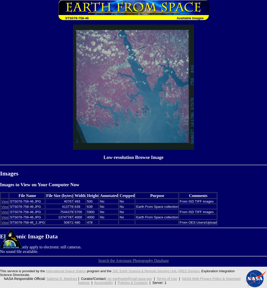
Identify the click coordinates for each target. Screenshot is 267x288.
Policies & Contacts (133, 283)
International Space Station (66, 271)
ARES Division (189, 271)
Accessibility (103, 283)
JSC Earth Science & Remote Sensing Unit (144, 271)
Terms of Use (167, 279)
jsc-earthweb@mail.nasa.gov (129, 279)
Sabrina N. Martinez (62, 279)
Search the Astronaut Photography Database (133, 260)
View (5, 201)
